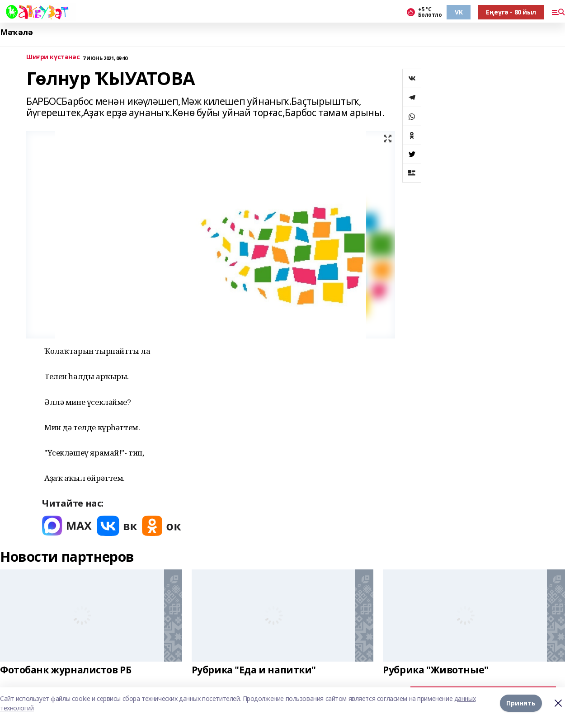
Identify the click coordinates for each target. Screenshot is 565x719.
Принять (521, 703)
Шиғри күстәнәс (53, 57)
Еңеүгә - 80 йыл (511, 12)
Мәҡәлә (16, 32)
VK (458, 12)
